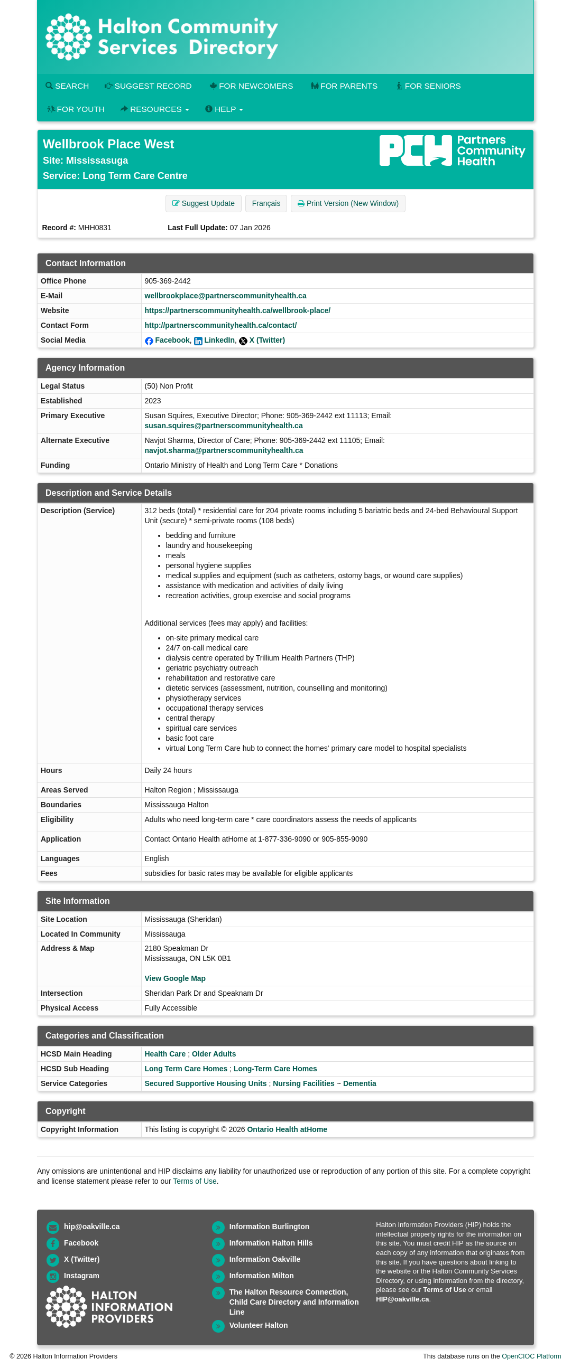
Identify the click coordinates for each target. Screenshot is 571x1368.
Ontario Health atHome (287, 1129)
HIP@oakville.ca (402, 1299)
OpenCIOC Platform (531, 1356)
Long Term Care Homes (186, 1068)
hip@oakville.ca (91, 1226)
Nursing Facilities (304, 1083)
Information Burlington (269, 1226)
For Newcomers (250, 85)
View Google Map (175, 978)
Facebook (172, 340)
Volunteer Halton (258, 1325)
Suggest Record (148, 85)
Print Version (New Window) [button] (348, 203)
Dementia (359, 1083)
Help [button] (224, 109)
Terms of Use (194, 1181)
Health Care (165, 1054)
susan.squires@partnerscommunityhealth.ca (224, 425)
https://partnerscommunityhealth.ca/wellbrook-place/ (238, 310)
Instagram (81, 1275)
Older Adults (214, 1054)
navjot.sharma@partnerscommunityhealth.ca (224, 450)
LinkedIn (219, 340)
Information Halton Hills (271, 1243)
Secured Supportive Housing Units (206, 1083)
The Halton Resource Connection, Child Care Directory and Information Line (294, 1302)
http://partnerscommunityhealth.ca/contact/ (221, 325)
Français (266, 203)
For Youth (75, 109)
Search (67, 85)
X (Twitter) (267, 340)
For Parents (343, 85)
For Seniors (427, 85)
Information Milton (261, 1275)
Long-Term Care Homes (275, 1068)
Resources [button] (155, 109)
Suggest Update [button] (203, 203)
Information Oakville (265, 1259)
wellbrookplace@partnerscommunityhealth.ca (226, 295)
